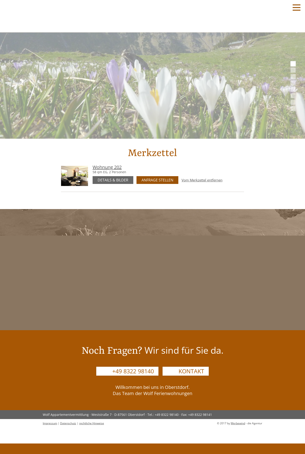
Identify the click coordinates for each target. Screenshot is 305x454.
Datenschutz (68, 423)
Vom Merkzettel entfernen (202, 180)
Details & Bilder (113, 180)
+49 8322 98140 (133, 371)
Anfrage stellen (157, 180)
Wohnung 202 (107, 167)
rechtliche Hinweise (91, 423)
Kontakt (191, 371)
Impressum (50, 423)
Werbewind (238, 423)
